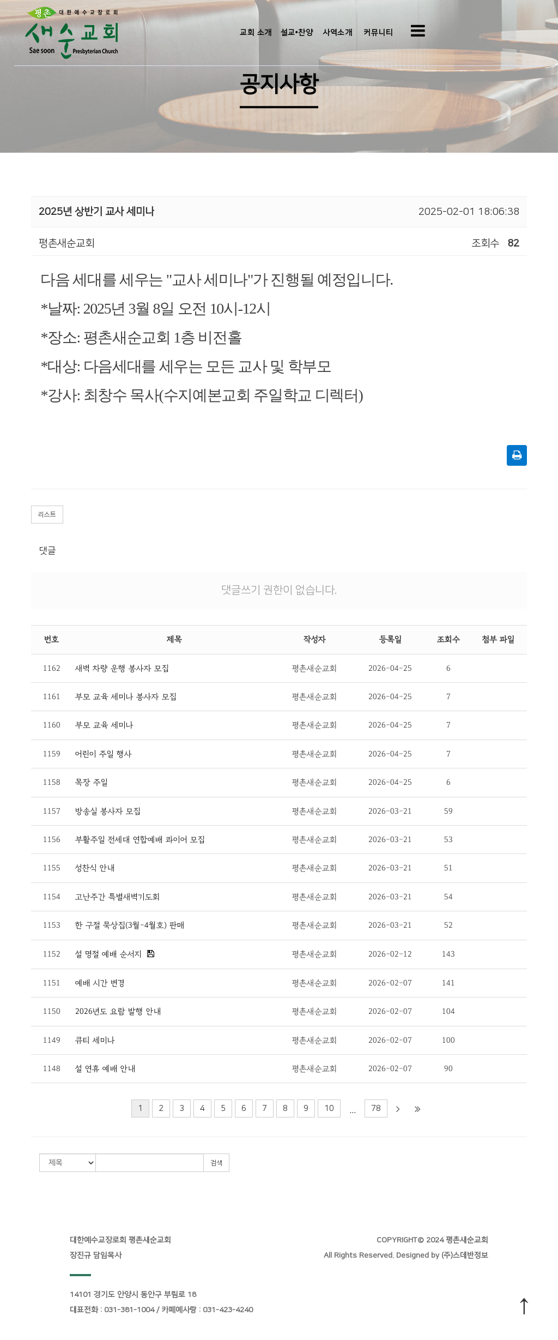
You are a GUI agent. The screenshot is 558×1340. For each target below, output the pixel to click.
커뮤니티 (378, 32)
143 (448, 954)
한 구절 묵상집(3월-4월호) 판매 (130, 925)
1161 (51, 697)
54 (448, 897)
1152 (51, 954)
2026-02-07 (390, 983)
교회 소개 (256, 32)
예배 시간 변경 (100, 983)
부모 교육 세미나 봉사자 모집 (126, 697)
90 (448, 1069)
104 (448, 1011)
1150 (51, 1011)
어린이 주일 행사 (103, 754)
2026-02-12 (390, 954)
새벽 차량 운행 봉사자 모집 (122, 668)
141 (448, 983)
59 (448, 811)
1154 (51, 897)
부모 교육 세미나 (104, 725)
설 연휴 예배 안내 (105, 1069)
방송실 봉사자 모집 (108, 811)
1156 (51, 840)
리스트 (47, 514)
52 (448, 925)
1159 (51, 754)
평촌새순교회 (314, 668)
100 (448, 1040)
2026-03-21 (390, 811)
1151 (51, 983)
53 (448, 840)
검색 (216, 1163)
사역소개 (337, 32)
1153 (51, 925)
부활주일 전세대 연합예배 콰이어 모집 (140, 840)
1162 (51, 668)
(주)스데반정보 (464, 1255)
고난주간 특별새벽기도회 (117, 897)
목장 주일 (91, 782)
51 (448, 868)
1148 (51, 1069)
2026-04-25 (390, 668)
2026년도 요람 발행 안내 (118, 1011)
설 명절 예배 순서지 (108, 954)
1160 (51, 725)
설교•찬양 (297, 32)
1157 (51, 811)
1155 (51, 868)
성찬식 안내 (95, 868)
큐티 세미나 (95, 1040)
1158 (51, 782)
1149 (51, 1040)
